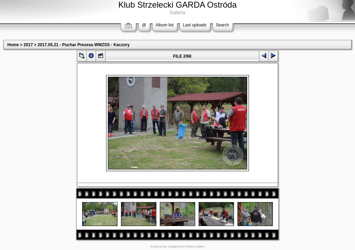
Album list (165, 25)
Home (13, 44)
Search (222, 25)
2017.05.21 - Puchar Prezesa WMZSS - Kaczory (83, 44)
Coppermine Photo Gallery (186, 246)
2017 (28, 44)
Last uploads (195, 25)
